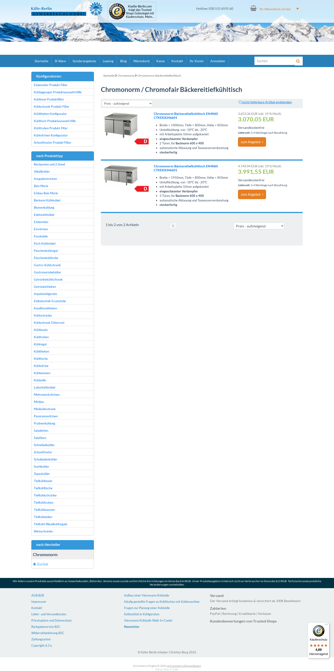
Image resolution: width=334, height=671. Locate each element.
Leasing (108, 61)
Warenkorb (141, 61)
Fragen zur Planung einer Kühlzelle (147, 608)
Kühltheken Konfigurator (50, 114)
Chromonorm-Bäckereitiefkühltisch (159, 75)
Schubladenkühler (45, 459)
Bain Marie (41, 186)
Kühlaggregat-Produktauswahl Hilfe (58, 92)
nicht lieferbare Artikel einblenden (265, 102)
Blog (123, 61)
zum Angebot (252, 142)
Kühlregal (40, 344)
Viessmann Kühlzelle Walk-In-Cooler (148, 620)
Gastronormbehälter (47, 272)
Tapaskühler (42, 474)
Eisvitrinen (41, 229)
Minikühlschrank (45, 409)
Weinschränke (43, 531)
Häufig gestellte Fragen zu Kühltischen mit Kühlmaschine (161, 601)
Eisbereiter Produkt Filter (50, 85)
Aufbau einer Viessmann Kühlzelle (146, 595)
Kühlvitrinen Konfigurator (51, 135)
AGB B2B (37, 595)
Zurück (40, 564)
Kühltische (41, 358)
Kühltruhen (41, 337)
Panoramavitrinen (46, 416)
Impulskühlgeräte (45, 294)
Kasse (160, 61)
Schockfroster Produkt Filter (52, 142)
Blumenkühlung (44, 207)
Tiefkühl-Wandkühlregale (50, 524)
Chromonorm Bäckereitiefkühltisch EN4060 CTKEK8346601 (186, 168)
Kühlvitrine (41, 366)
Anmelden (217, 61)
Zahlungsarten (41, 639)
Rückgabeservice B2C (45, 627)
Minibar (39, 402)
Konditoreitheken (45, 308)
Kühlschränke (43, 315)
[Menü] (326, 625)
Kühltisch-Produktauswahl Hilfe (55, 121)
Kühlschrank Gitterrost (49, 322)
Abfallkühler (42, 171)
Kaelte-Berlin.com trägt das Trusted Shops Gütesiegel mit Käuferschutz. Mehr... (140, 12)
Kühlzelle (40, 380)
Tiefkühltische (43, 488)
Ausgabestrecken (45, 179)
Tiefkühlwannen (44, 510)
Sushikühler (41, 466)
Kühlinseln (41, 330)
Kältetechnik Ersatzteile (50, 301)
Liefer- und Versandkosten (48, 614)
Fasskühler (41, 236)
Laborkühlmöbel (44, 387)
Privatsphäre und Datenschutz (51, 620)
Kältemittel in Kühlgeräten (141, 614)
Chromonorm (126, 75)
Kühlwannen (42, 373)
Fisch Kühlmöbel (44, 243)
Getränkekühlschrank (48, 279)
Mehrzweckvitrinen (47, 394)
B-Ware (60, 61)
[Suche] (274, 61)
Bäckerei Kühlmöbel (47, 200)
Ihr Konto (197, 61)
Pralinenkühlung (44, 423)
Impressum (38, 601)
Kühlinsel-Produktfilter (49, 99)
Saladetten (41, 430)
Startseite (41, 61)
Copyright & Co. (41, 645)
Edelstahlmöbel (44, 215)
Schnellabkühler (44, 445)
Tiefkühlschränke (45, 495)
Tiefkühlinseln (43, 481)
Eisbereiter (41, 222)
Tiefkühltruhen (43, 502)
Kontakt (177, 61)
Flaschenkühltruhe (46, 258)
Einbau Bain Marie (46, 193)
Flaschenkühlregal (46, 251)
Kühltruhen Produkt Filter (51, 128)
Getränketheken (45, 286)
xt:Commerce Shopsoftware (184, 666)
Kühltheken (41, 351)
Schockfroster (43, 452)
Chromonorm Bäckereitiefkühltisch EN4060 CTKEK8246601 (186, 116)
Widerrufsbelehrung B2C (47, 633)
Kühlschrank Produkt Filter (51, 106)
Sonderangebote (84, 61)
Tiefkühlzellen (43, 517)
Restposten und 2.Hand (49, 164)
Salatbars (40, 438)
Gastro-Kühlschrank (47, 265)
